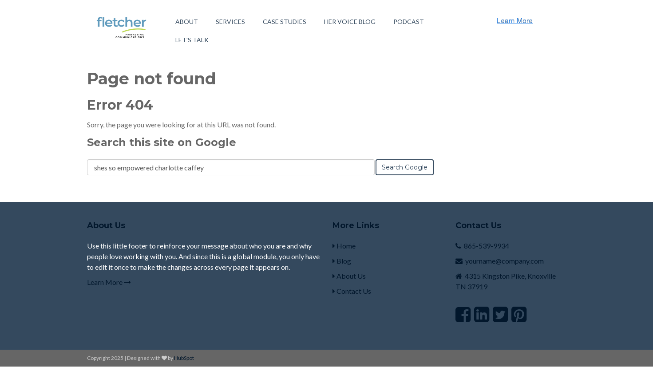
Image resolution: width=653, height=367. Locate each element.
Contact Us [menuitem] (351, 291)
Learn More (109, 282)
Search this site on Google (161, 142)
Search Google (404, 167)
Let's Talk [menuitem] (192, 39)
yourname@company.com (504, 261)
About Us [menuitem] (349, 276)
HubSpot (184, 358)
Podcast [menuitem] (408, 21)
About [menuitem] (186, 21)
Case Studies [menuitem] (284, 21)
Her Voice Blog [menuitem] (350, 21)
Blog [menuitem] (341, 261)
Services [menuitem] (230, 21)
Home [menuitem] (344, 245)
